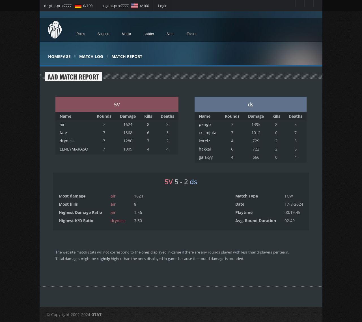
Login (162, 5)
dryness (67, 140)
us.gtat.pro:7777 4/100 (125, 5)
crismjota (207, 132)
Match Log (91, 56)
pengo (205, 124)
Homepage (59, 56)
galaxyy (206, 157)
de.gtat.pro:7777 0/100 (68, 5)
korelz (204, 140)
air (62, 124)
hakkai (205, 149)
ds (250, 104)
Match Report (126, 56)
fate (63, 132)
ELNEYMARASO (74, 149)
